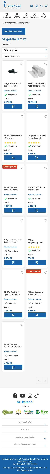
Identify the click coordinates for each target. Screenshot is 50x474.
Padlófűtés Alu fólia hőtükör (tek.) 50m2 (36, 84)
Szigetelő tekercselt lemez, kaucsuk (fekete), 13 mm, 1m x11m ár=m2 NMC (13, 84)
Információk (25, 422)
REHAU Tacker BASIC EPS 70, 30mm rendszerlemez (13, 345)
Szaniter (26, 17)
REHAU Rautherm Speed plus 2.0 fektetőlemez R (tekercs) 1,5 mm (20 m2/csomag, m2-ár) (37, 293)
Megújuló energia (17, 16)
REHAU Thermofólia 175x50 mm (13, 137)
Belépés (31, 6)
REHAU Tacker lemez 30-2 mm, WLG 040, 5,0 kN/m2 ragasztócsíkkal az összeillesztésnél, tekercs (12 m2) (13, 188)
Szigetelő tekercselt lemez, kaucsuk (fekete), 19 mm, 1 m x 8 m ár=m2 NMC (37, 137)
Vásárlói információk (25, 444)
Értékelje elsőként (10, 91)
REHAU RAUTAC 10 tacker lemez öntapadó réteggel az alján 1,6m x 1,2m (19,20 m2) (36, 188)
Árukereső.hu (25, 406)
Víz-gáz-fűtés (43, 16)
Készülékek (7, 17)
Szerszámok (35, 17)
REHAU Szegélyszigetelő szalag (35, 241)
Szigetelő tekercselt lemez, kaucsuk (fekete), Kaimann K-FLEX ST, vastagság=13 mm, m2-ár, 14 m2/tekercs (13, 241)
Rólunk (25, 430)
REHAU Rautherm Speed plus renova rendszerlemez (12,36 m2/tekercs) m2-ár (12, 293)
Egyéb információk (25, 437)
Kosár (36, 6)
